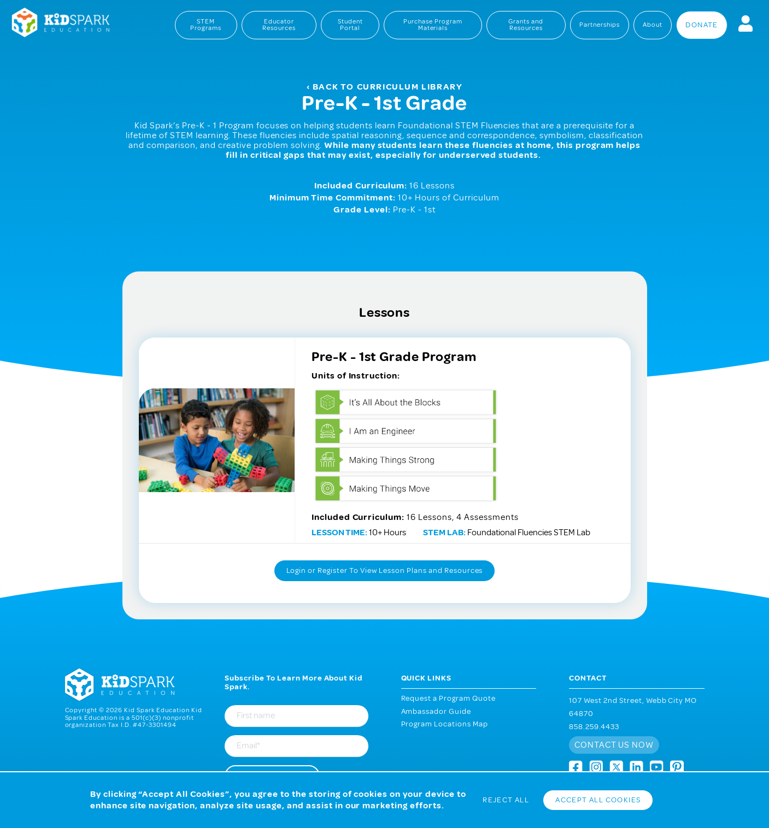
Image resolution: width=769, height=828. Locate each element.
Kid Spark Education (54, 23)
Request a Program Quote (448, 698)
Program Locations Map (445, 724)
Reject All (506, 800)
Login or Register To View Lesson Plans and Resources (384, 570)
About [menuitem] (652, 25)
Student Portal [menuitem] (350, 24)
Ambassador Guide (436, 711)
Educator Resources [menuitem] (279, 24)
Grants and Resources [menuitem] (525, 24)
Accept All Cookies (598, 800)
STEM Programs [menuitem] (205, 24)
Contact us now (614, 745)
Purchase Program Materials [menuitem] (432, 24)
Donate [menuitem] (701, 24)
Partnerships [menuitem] (599, 25)
